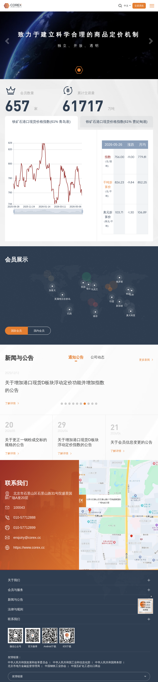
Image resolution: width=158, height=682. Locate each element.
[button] (7, 41)
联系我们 (14, 619)
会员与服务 (15, 589)
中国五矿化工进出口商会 (85, 665)
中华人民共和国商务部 (108, 662)
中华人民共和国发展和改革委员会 (28, 662)
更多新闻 (144, 359)
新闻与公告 (15, 599)
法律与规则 (15, 609)
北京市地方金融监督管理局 (24, 665)
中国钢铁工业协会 (55, 665)
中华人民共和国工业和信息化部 (71, 662)
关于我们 (14, 580)
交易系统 (139, 5)
